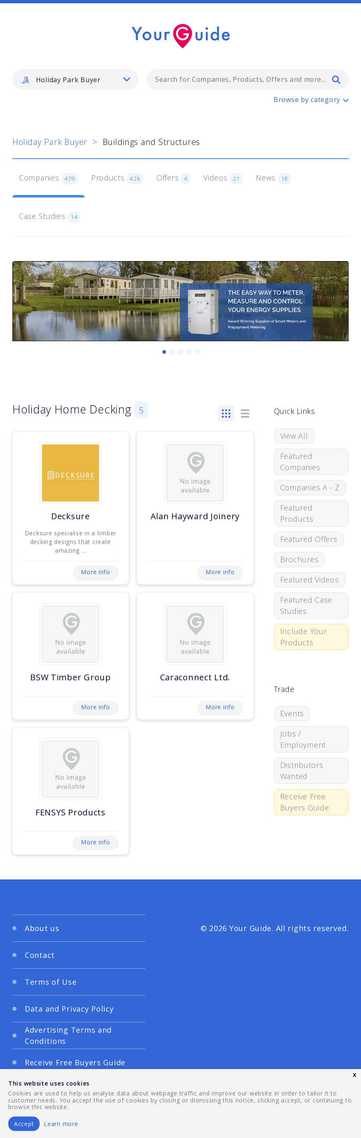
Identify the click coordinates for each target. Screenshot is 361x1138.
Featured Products (297, 513)
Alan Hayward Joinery (195, 516)
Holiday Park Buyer (49, 141)
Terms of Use (51, 982)
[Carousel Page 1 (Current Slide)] (164, 352)
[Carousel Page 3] (181, 352)
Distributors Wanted (301, 770)
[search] (336, 79)
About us (42, 928)
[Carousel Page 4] (189, 352)
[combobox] (248, 79)
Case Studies (49, 217)
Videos (223, 178)
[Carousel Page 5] (197, 352)
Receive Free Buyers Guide (304, 802)
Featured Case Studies (306, 605)
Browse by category (307, 99)
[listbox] (75, 79)
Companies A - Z (310, 487)
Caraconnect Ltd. (195, 677)
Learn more (61, 1124)
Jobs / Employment (303, 739)
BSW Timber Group (70, 677)
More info (95, 572)
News (273, 178)
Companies (48, 178)
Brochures (299, 559)
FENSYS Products (70, 812)
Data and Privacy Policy (69, 1009)
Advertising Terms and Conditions (68, 1035)
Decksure (70, 516)
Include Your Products (303, 636)
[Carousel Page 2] (172, 352)
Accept (24, 1124)
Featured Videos (309, 579)
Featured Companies (300, 461)
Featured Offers (308, 539)
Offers (173, 178)
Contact (40, 955)
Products (117, 178)
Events (292, 713)
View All (294, 436)
